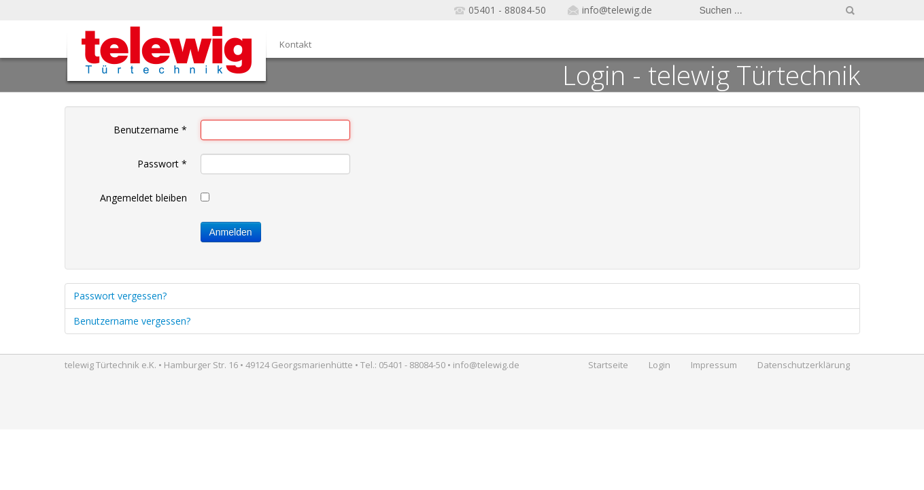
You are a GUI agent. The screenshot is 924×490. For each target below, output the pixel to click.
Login (659, 365)
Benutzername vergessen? (131, 320)
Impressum (714, 365)
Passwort (162, 163)
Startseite (608, 365)
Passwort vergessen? (120, 295)
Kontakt (295, 44)
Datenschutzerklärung (803, 365)
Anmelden (230, 232)
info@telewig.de (617, 9)
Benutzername (150, 129)
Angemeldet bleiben (143, 197)
